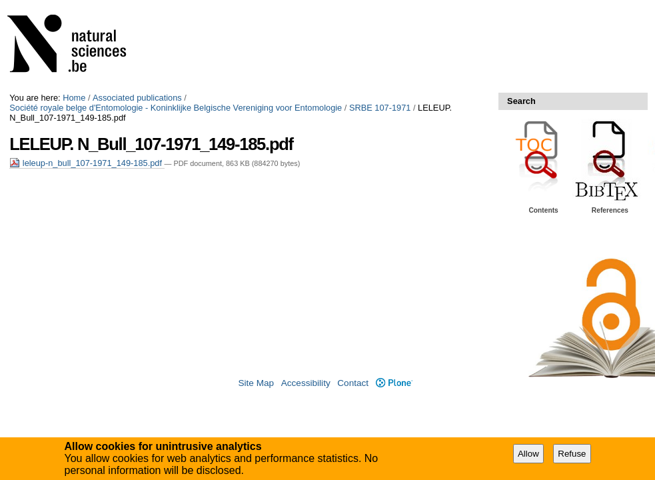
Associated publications (137, 98)
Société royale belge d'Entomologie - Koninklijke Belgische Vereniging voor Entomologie (175, 108)
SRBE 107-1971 (379, 108)
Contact (352, 383)
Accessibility (305, 383)
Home (74, 98)
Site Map (256, 383)
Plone (394, 383)
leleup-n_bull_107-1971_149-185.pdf (86, 163)
